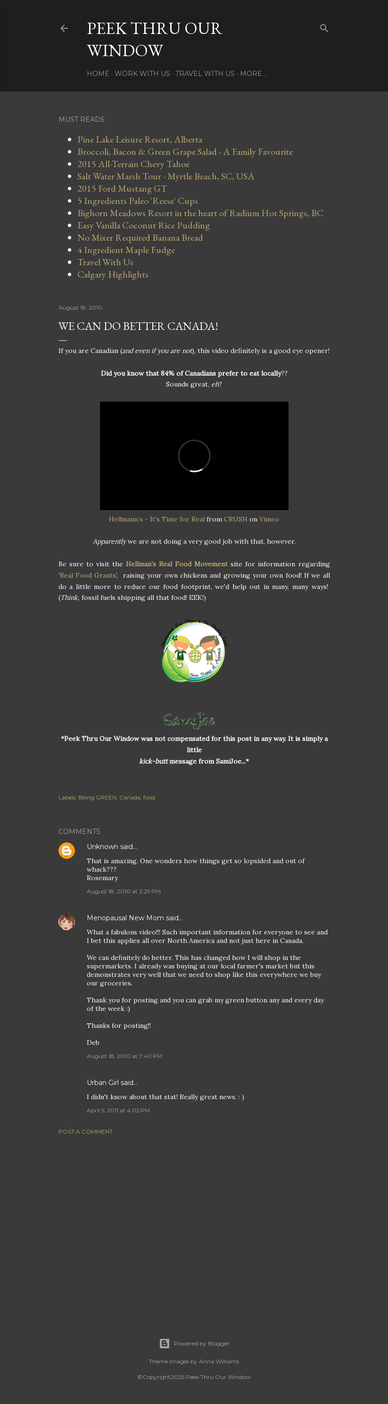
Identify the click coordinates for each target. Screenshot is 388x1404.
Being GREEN (97, 797)
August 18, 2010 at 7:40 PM (124, 1055)
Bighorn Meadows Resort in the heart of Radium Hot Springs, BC (200, 213)
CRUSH (236, 519)
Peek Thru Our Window (155, 39)
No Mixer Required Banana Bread (140, 237)
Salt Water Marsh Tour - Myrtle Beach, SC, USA (166, 176)
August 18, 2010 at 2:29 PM (124, 891)
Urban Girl (103, 1082)
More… (253, 73)
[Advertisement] (194, 1225)
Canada (129, 797)
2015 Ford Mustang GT (122, 188)
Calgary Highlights (113, 274)
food (149, 797)
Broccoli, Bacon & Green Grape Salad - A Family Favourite (185, 151)
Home (98, 73)
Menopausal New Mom (125, 918)
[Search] (324, 26)
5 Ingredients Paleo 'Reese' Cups (137, 200)
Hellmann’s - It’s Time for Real (157, 519)
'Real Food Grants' (87, 575)
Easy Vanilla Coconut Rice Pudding (143, 225)
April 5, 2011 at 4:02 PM (118, 1110)
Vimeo (269, 519)
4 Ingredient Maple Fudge (126, 250)
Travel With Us (205, 73)
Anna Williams (219, 1361)
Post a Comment (85, 1131)
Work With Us (142, 73)
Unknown (102, 846)
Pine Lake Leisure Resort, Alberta (139, 139)
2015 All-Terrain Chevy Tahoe (133, 164)
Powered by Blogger (194, 1343)
